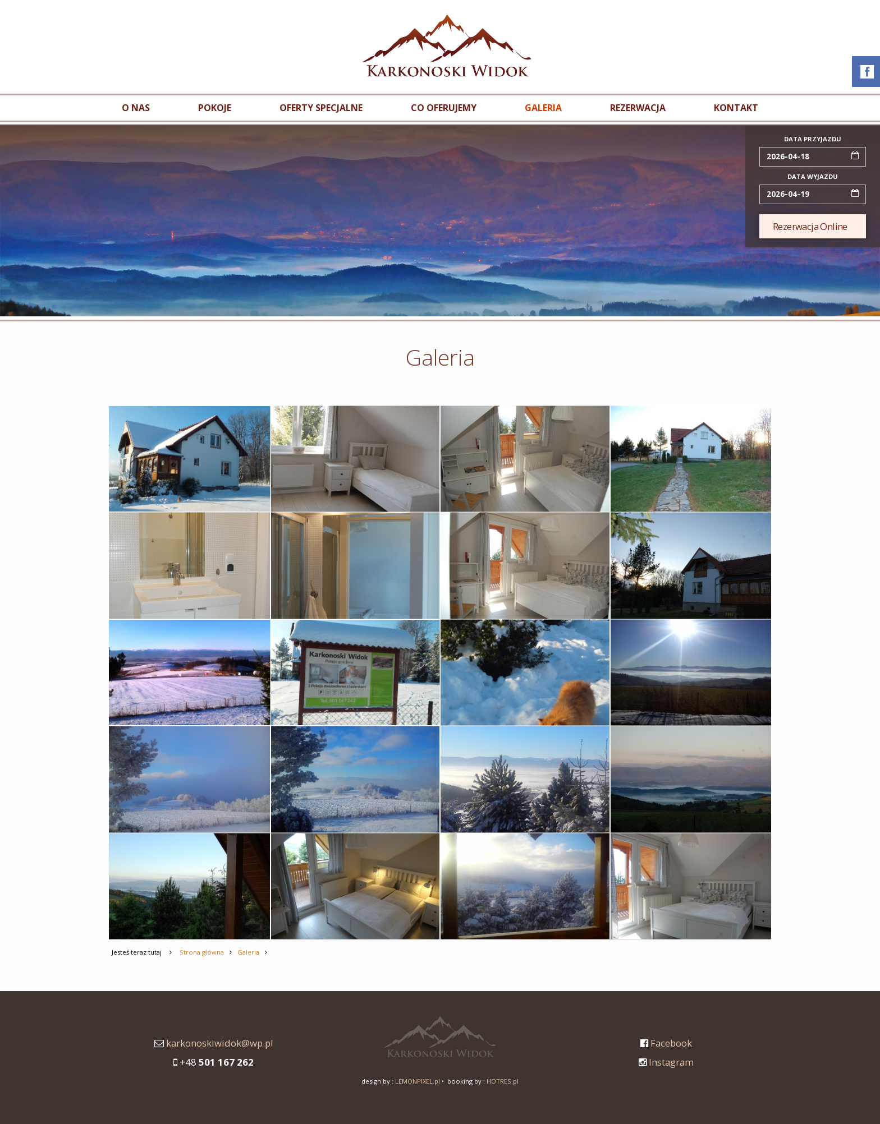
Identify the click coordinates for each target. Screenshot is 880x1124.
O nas (136, 108)
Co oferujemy (443, 108)
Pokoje (214, 108)
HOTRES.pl (503, 1081)
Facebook (671, 1043)
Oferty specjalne (321, 108)
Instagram (671, 1062)
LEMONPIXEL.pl (417, 1081)
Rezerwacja (638, 108)
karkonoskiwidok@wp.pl (219, 1043)
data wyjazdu (812, 176)
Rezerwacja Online (810, 226)
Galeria (543, 108)
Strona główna (202, 952)
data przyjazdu (812, 139)
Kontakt (736, 108)
